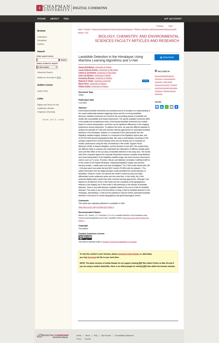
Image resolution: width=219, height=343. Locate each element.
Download (167, 57)
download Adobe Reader (128, 254)
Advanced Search (45, 72)
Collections (42, 37)
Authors (40, 44)
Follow (145, 81)
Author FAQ (42, 91)
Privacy (79, 339)
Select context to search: (47, 63)
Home (80, 29)
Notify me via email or (49, 77)
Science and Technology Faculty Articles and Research (112, 29)
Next (170, 26)
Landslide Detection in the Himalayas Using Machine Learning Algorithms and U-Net (110, 58)
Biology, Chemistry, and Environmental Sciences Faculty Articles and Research (137, 38)
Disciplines (42, 40)
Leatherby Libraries (45, 108)
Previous (160, 26)
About (88, 335)
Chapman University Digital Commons (127, 7)
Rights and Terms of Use (48, 105)
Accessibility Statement (124, 335)
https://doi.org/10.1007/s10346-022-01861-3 (96, 207)
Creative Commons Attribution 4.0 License (120, 242)
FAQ (96, 335)
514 (86, 32)
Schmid (87, 29)
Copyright (87, 339)
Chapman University (46, 112)
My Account (106, 335)
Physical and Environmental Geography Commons (166, 88)
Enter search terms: (45, 56)
